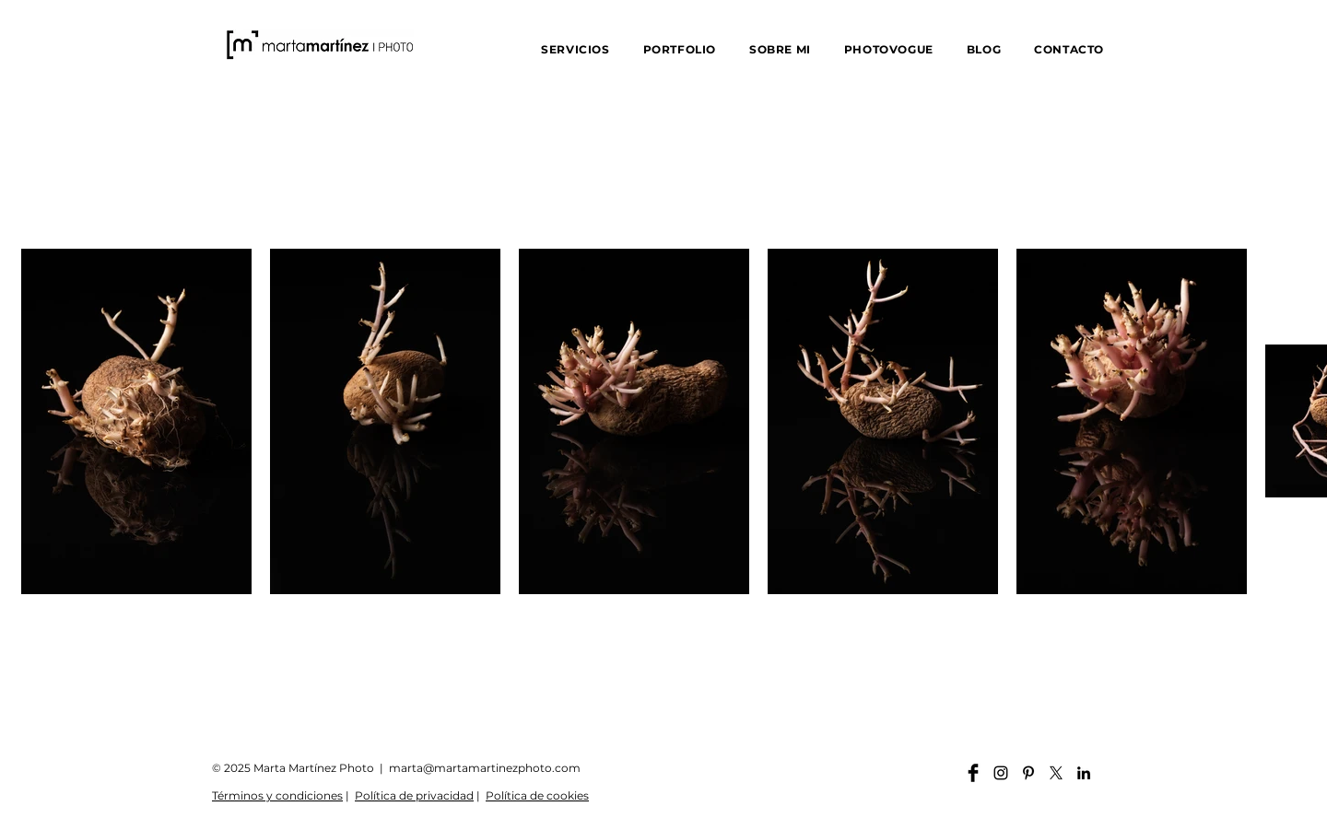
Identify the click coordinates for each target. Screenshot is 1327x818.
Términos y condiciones (277, 795)
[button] (575, 49)
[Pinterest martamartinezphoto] (1028, 773)
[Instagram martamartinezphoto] (1001, 773)
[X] (1056, 773)
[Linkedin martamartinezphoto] (1084, 773)
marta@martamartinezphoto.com (485, 768)
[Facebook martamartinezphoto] (973, 773)
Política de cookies (537, 795)
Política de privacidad (414, 795)
